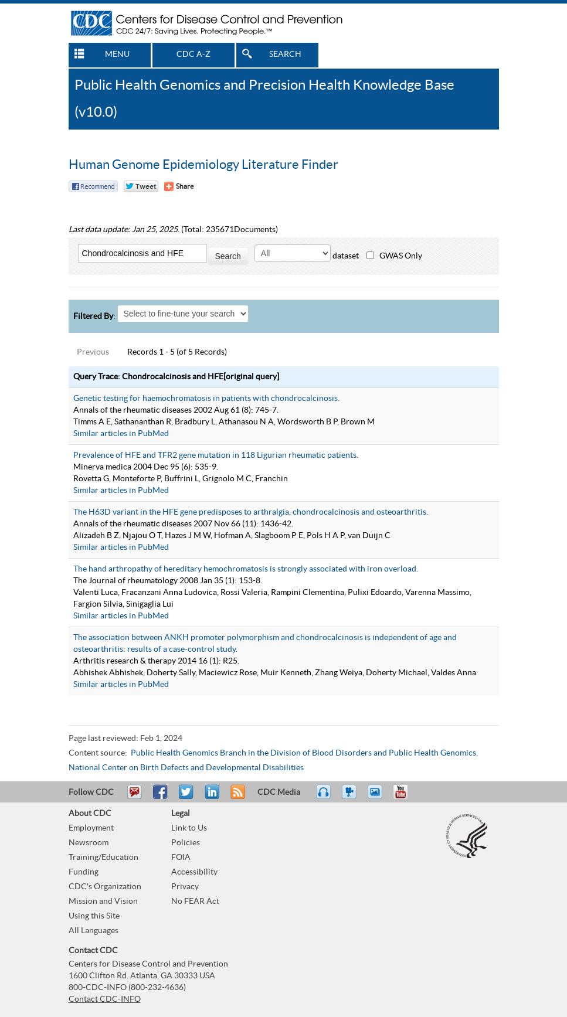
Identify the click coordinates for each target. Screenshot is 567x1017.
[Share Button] (178, 186)
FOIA (181, 857)
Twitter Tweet (141, 186)
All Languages (93, 931)
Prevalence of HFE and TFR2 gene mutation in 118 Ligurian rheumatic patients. (215, 455)
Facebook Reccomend (93, 186)
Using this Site (94, 916)
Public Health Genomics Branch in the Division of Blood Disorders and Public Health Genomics (303, 753)
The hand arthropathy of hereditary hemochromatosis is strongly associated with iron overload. (245, 569)
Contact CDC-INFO (105, 999)
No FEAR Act (195, 901)
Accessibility (194, 872)
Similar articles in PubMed (121, 434)
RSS (237, 797)
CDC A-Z (193, 54)
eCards (378, 797)
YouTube (406, 797)
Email (134, 797)
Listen (324, 797)
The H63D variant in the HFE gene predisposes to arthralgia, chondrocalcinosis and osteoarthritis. (250, 512)
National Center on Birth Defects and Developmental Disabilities (186, 768)
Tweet (187, 797)
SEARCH (285, 54)
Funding (84, 872)
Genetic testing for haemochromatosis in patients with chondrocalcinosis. (206, 398)
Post (210, 797)
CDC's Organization (105, 887)
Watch (350, 797)
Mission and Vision (103, 901)
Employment (91, 828)
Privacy (185, 887)
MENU (117, 54)
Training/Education (103, 857)
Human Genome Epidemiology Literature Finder (203, 164)
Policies (185, 843)
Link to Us (189, 828)
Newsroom (88, 843)
